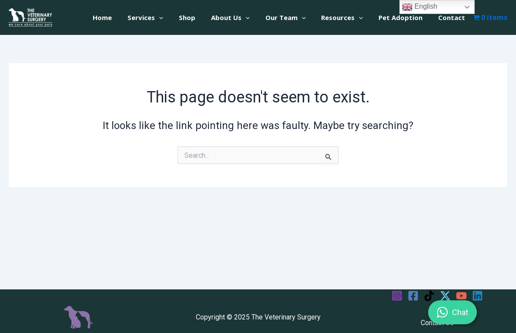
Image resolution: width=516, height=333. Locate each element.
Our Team (294, 17)
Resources (348, 17)
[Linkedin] (477, 295)
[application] (175, 17)
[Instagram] (397, 295)
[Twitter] (445, 295)
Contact (452, 17)
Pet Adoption (404, 17)
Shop (201, 17)
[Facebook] (413, 295)
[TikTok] (429, 295)
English (419, 7)
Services (162, 17)
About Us (241, 17)
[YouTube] (461, 295)
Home (121, 17)
